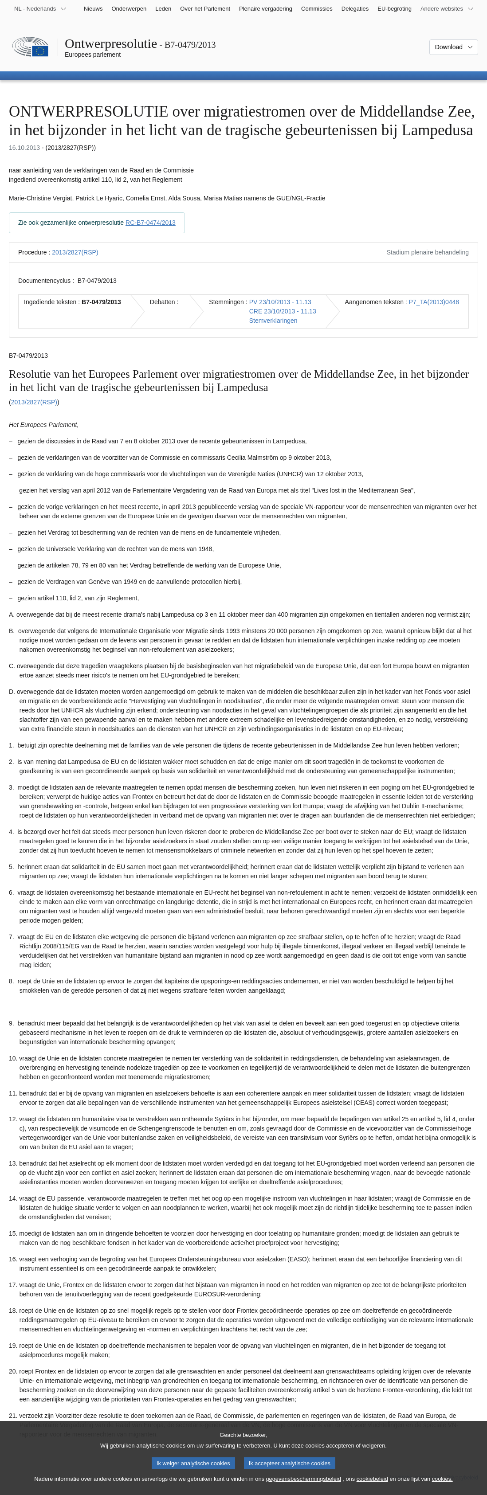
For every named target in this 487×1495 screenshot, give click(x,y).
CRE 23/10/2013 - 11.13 (282, 311)
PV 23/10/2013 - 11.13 (280, 301)
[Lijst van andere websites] (447, 9)
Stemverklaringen (273, 320)
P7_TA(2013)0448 (434, 301)
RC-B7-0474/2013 (151, 222)
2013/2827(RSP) (75, 252)
